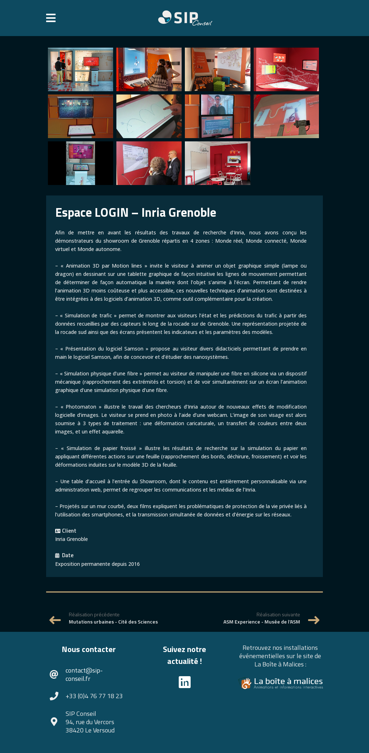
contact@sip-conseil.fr (84, 674)
